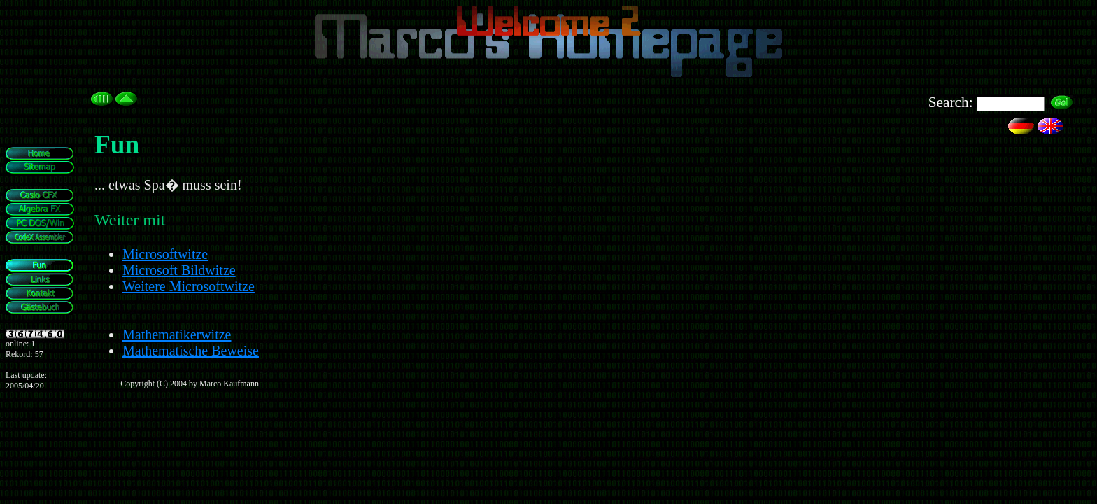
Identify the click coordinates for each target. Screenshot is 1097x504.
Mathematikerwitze (177, 334)
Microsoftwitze (165, 254)
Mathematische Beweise (190, 350)
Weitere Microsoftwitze (188, 286)
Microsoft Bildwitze (179, 270)
